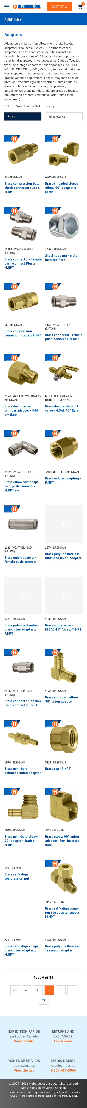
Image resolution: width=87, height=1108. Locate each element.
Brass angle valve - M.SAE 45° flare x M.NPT (63, 627)
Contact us (59, 7)
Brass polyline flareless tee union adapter (62, 948)
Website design (31, 1088)
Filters (11, 116)
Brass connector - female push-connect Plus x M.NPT (23, 263)
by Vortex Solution (54, 1088)
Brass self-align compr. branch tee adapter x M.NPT (21, 950)
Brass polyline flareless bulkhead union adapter (63, 556)
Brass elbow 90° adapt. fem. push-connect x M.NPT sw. (21, 486)
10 (60, 990)
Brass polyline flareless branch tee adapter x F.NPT (21, 629)
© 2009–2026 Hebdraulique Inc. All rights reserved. (43, 1084)
